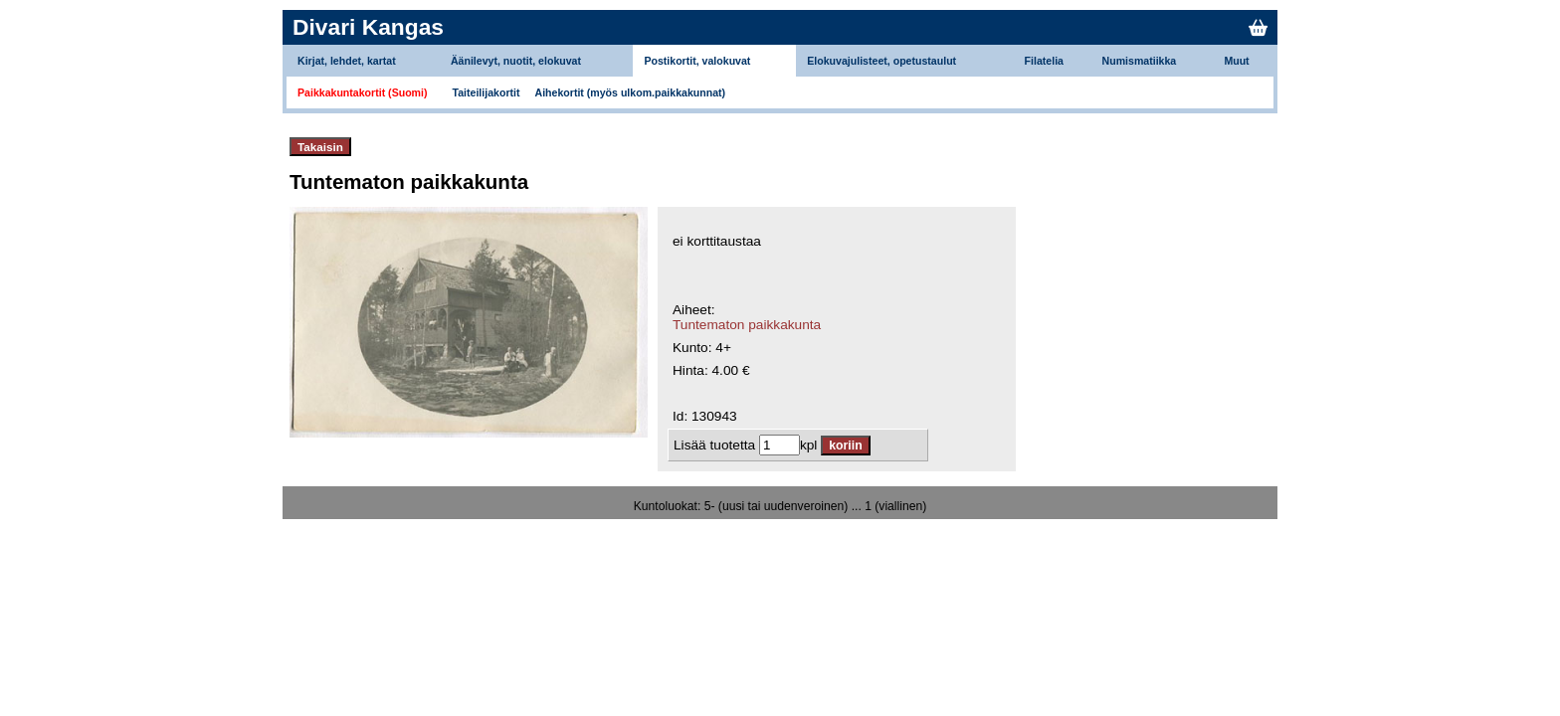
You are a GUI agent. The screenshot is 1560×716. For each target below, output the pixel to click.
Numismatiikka (1139, 61)
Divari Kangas (368, 27)
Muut (1236, 61)
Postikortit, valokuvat (697, 61)
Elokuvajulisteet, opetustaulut (881, 61)
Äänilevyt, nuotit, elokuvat (516, 61)
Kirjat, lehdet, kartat (346, 61)
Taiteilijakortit (486, 92)
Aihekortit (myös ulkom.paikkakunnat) (630, 92)
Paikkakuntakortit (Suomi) (362, 92)
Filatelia (1044, 61)
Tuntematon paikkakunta (747, 324)
